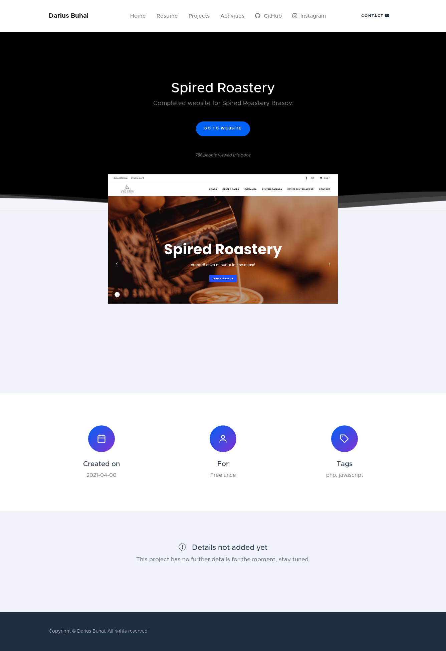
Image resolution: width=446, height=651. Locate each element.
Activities (232, 16)
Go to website (223, 128)
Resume (167, 16)
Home (138, 16)
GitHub (268, 16)
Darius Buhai (68, 16)
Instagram (309, 16)
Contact (375, 16)
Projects (199, 16)
